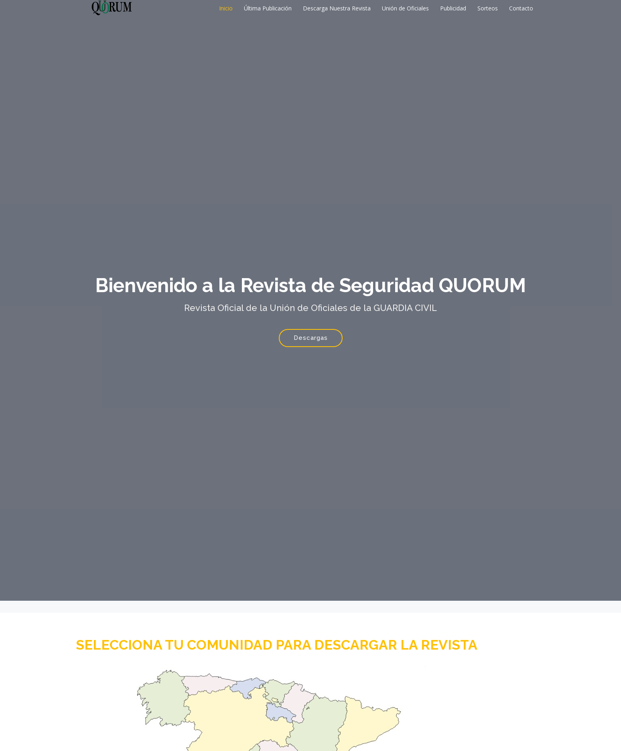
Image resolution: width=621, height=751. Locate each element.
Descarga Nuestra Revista (337, 8)
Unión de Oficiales (405, 8)
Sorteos (487, 8)
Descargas (311, 337)
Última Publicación (268, 8)
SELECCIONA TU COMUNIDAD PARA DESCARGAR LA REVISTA (276, 645)
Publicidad (453, 8)
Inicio (226, 8)
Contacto (521, 8)
